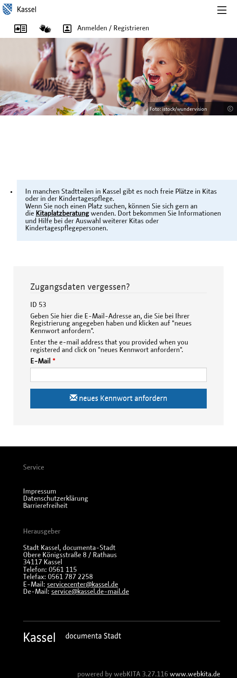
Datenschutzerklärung (55, 498)
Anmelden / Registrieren (103, 28)
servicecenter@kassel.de (82, 584)
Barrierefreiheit (45, 505)
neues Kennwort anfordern (118, 398)
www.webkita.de (195, 674)
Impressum (39, 491)
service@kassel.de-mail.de (90, 591)
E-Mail (40, 361)
